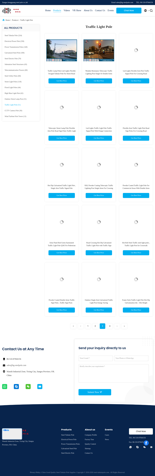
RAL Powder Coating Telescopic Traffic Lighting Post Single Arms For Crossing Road (99, 188)
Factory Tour (89, 439)
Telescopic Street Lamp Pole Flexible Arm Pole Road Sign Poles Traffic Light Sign (61, 131)
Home (48, 10)
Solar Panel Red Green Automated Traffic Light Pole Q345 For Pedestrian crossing (61, 245)
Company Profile (91, 435)
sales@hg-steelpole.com (16, 365)
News (107, 439)
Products (57, 10)
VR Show (76, 10)
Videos (67, 10)
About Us (88, 10)
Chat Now (129, 10)
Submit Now (95, 392)
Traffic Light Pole (26, 20)
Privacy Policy (35, 472)
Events (111, 10)
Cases (107, 435)
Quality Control (90, 444)
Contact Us (100, 10)
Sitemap (88, 448)
